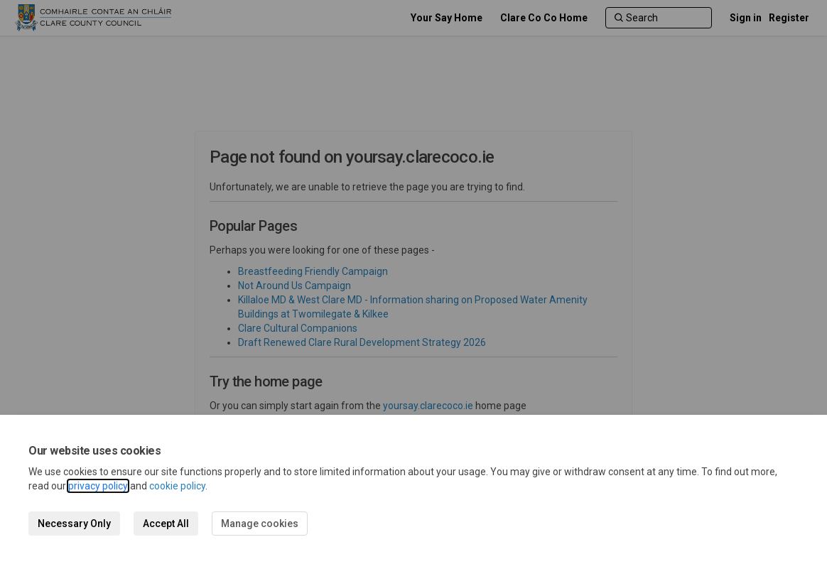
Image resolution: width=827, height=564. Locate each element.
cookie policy (177, 486)
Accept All (166, 523)
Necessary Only (74, 523)
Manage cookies (259, 523)
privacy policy (98, 486)
